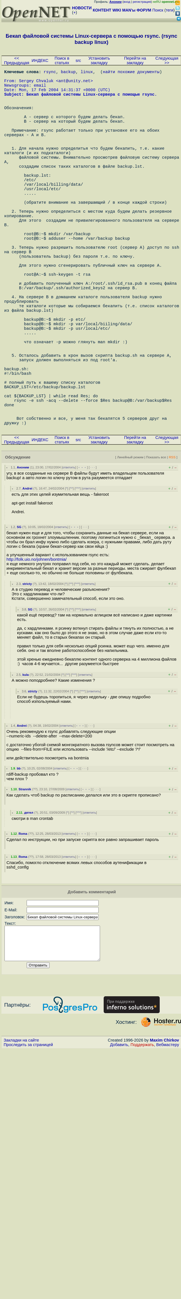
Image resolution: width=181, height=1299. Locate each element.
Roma (22, 922)
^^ (71, 577)
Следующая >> (166, 60)
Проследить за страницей (28, 1140)
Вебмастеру (167, 1140)
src (78, 60)
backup (68, 72)
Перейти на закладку (135, 60)
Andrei (27, 577)
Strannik (24, 878)
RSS (172, 546)
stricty (27, 672)
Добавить (119, 1140)
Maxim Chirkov (164, 1136)
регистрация (142, 1)
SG (19, 616)
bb (19, 857)
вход (127, 1)
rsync (50, 72)
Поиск (157, 10)
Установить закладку (99, 60)
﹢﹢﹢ (82, 556)
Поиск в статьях (62, 60)
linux (87, 72)
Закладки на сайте (21, 1136)
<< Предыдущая (16, 60)
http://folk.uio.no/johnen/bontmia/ (36, 648)
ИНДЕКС (40, 60)
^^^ (77, 577)
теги (169, 10)
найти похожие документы (131, 72)
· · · (93, 556)
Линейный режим (130, 546)
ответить (68, 556)
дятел (28, 901)
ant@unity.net (74, 84)
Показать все (156, 546)
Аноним (23, 556)
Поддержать (142, 1140)
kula (25, 763)
